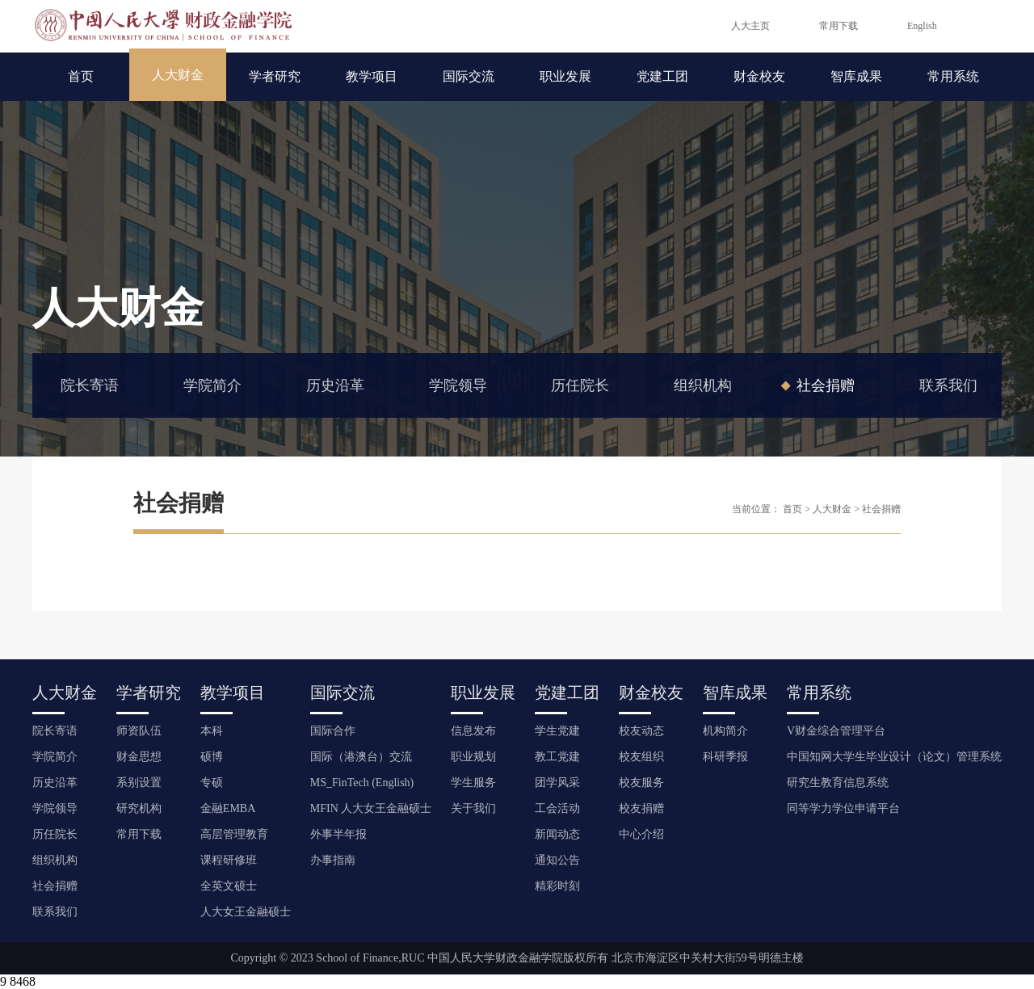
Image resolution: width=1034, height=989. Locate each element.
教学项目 (371, 76)
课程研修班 (228, 860)
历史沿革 (335, 385)
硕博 (211, 757)
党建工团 (662, 76)
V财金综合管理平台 (836, 731)
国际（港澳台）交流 (361, 757)
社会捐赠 (826, 385)
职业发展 (565, 76)
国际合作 (332, 731)
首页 (81, 76)
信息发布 (473, 731)
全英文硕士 (228, 886)
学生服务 (473, 782)
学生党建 (557, 731)
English (922, 26)
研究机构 (139, 808)
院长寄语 (90, 385)
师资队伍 (139, 731)
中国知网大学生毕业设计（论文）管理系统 (894, 757)
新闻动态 (557, 834)
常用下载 (838, 26)
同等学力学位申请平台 (843, 808)
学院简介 (212, 385)
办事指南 (332, 860)
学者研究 (275, 76)
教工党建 (557, 757)
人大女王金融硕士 (245, 912)
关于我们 (473, 808)
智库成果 (856, 76)
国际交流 (468, 76)
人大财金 (178, 75)
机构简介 (725, 731)
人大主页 (750, 26)
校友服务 (641, 782)
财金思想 (139, 757)
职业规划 (473, 757)
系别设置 (139, 782)
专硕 (211, 782)
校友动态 (641, 731)
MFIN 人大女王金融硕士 (371, 808)
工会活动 (557, 808)
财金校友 (759, 76)
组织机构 (703, 385)
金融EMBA (227, 808)
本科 (211, 731)
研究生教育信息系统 (838, 782)
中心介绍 (641, 834)
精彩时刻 (557, 886)
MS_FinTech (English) (362, 782)
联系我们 (948, 385)
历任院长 (580, 385)
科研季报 (725, 757)
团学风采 (557, 782)
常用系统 (953, 76)
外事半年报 (338, 834)
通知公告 (557, 860)
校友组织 (641, 757)
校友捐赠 (641, 808)
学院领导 (458, 385)
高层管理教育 (234, 834)
